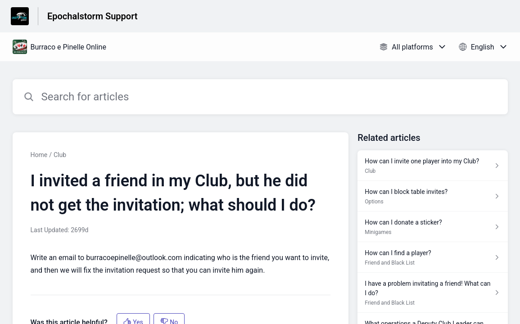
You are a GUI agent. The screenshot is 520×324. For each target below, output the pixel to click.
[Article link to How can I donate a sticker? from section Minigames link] (432, 227)
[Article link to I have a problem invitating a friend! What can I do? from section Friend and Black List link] (432, 293)
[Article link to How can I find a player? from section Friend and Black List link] (432, 257)
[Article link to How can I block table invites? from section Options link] (432, 196)
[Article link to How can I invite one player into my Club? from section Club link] (432, 165)
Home (39, 154)
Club (60, 154)
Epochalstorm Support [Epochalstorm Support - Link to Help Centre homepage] (92, 16)
